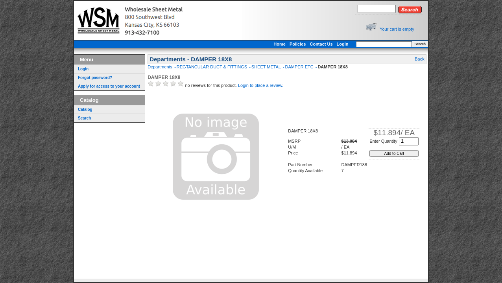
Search (420, 44)
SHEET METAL (266, 66)
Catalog (85, 109)
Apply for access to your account (109, 86)
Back (419, 59)
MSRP (294, 141)
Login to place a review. (260, 85)
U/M (292, 147)
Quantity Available (305, 170)
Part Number (300, 164)
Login (343, 44)
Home (279, 44)
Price (293, 153)
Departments (160, 66)
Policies (298, 44)
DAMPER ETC (300, 66)
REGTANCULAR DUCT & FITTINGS (212, 66)
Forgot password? (95, 77)
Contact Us (321, 44)
